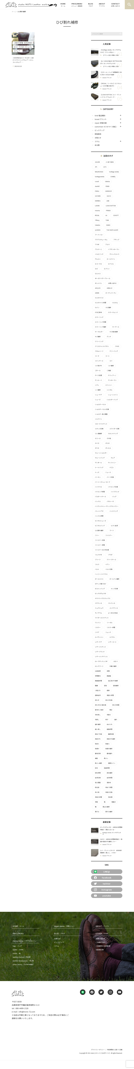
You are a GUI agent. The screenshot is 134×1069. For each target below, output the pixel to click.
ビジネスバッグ (99, 525)
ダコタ (107, 443)
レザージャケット (100, 647)
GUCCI (108, 196)
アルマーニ (98, 249)
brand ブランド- (107, 77)
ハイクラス (98, 487)
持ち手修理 (115, 705)
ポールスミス (98, 579)
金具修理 (108, 777)
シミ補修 (97, 390)
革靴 (96, 802)
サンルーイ (98, 380)
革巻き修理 (98, 797)
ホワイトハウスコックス (102, 598)
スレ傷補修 (98, 433)
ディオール (98, 462)
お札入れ (97, 288)
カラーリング (98, 317)
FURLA (96, 191)
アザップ (115, 239)
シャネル (108, 390)
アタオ (96, 244)
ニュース (107, 472)
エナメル (110, 264)
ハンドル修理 (98, 516)
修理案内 (97, 676)
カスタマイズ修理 (100, 302)
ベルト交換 (108, 569)
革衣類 (109, 797)
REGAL (96, 215)
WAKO (107, 225)
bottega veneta (113, 172)
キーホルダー (98, 332)
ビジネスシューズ (100, 521)
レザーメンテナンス (100, 656)
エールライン (110, 259)
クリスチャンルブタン (101, 346)
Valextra (97, 225)
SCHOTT (115, 215)
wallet (18, 950)
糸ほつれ (108, 724)
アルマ (107, 244)
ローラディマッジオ (100, 661)
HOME (63, 5)
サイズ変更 (98, 375)
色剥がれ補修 (110, 739)
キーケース (115, 327)
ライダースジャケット (101, 618)
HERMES (97, 201)
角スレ (105, 758)
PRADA (107, 210)
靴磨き (113, 802)
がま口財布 (98, 312)
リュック (107, 632)
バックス (97, 501)
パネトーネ (109, 501)
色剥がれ (97, 739)
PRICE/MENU (76, 5)
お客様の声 (100, 950)
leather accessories (24, 961)
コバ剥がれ (98, 365)
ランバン (97, 622)
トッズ (96, 472)
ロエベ (115, 661)
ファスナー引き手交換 (101, 550)
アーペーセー (98, 235)
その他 (108, 438)
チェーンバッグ (99, 458)
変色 (105, 685)
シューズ (97, 399)
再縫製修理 (98, 681)
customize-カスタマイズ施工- (106, 126)
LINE (107, 201)
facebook (103, 877)
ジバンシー (108, 385)
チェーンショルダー (100, 453)
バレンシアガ (98, 511)
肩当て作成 (98, 734)
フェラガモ (98, 555)
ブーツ (111, 530)
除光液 (96, 787)
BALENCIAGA (98, 172)
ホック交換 (114, 588)
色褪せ (96, 748)
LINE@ (102, 871)
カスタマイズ (98, 298)
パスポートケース (100, 496)
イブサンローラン (113, 249)
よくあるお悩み (112, 613)
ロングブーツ (98, 666)
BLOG (90, 5)
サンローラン (111, 380)
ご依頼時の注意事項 (103, 946)
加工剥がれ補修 (112, 681)
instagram (103, 889)
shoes (17, 953)
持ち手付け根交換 (100, 705)
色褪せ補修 (108, 748)
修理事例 (98, 134)
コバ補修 (110, 365)
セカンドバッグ (112, 433)
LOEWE (97, 205)
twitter (102, 883)
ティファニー (111, 462)
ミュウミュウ (98, 608)
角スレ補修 (98, 763)
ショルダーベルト (100, 404)
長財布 (108, 782)
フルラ (96, 564)
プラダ (109, 555)
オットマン (98, 283)
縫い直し (97, 729)
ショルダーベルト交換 (101, 409)
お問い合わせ (111, 283)
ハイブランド (114, 491)
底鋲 (107, 690)
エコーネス (98, 264)
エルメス (97, 273)
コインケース (98, 361)
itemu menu (25, 941)
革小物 (96, 792)
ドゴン (111, 467)
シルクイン (98, 419)
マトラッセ (111, 603)
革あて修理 (108, 787)
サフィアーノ (111, 375)
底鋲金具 (97, 695)
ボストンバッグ (99, 588)
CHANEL (112, 176)
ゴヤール (97, 370)
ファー (96, 535)
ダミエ (96, 448)
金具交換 (97, 777)
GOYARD (97, 196)
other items (23, 964)
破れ (115, 719)
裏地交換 (97, 753)
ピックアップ (99, 130)
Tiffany (96, 220)
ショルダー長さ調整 (100, 414)
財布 (96, 768)
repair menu (65, 926)
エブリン (106, 269)
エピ (96, 269)
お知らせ (98, 138)
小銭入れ (97, 690)
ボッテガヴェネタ (100, 593)
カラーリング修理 (100, 322)
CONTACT (115, 5)
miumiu (97, 210)
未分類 (97, 145)
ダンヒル (107, 448)
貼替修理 (106, 768)
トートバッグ (98, 467)
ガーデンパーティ (110, 293)
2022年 (97, 162)
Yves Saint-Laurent (111, 230)
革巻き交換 (108, 792)
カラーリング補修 (100, 327)
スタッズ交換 (98, 428)
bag (18, 946)
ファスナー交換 (99, 540)
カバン (96, 307)
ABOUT (102, 5)
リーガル (109, 622)
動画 (96, 685)
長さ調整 (97, 782)
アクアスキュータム (100, 239)
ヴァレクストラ (113, 254)
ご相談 (108, 370)
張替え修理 (109, 695)
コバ (110, 361)
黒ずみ (96, 811)
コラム (97, 141)
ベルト (96, 569)
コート (107, 356)
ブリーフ (97, 559)
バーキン (97, 477)
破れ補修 (97, 724)
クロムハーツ (98, 351)
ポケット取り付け (100, 584)
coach (96, 181)
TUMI (106, 220)
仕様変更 (97, 671)
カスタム (114, 302)
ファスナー (108, 535)
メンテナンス (113, 608)
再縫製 (108, 676)
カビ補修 (107, 307)
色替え (107, 744)
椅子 (106, 719)
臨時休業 (110, 734)
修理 (107, 671)
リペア (96, 632)
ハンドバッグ (113, 511)
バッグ (113, 496)
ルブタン (111, 637)
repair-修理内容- (101, 123)
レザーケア (98, 642)
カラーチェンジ (112, 312)
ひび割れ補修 (98, 530)
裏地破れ (108, 753)
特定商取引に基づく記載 (114, 1050)
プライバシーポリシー (98, 1050)
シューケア (98, 395)
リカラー (97, 627)
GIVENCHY (108, 191)
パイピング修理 (99, 491)
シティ (96, 385)
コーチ (96, 356)
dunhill (96, 186)
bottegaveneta (99, 176)
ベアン (107, 564)
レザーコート (111, 642)
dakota (107, 181)
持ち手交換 (108, 700)
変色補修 (115, 685)
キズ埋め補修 (113, 332)
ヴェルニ (97, 259)
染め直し (97, 714)
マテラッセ (98, 603)
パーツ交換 (109, 477)
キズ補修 (97, 336)
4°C (95, 167)
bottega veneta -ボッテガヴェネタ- (111, 833)
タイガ (96, 443)
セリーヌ (97, 438)
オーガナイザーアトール (102, 278)
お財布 (96, 293)
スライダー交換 (113, 428)
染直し (96, 719)
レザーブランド (99, 651)
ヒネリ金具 (114, 525)
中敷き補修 (112, 666)
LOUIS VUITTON (110, 205)
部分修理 (97, 773)
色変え (96, 744)
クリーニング (98, 341)
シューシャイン (112, 395)
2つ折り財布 (109, 162)
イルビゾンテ (98, 254)
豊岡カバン (111, 763)
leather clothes (22, 957)
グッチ (108, 336)
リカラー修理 (110, 627)
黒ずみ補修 (108, 811)
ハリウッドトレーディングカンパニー (106, 506)
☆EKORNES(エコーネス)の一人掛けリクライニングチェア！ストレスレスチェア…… (23, 60)
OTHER (102, 933)
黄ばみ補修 (105, 807)
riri (105, 215)
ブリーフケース (110, 559)
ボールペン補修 (113, 579)
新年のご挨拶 (98, 710)
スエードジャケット (100, 424)
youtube (97, 230)
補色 (96, 758)
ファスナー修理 (99, 545)
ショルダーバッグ (111, 399)
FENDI (106, 186)
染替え (108, 714)
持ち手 (96, 700)
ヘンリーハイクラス (100, 574)
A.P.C (104, 167)
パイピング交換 (112, 487)
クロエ (116, 346)
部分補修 (108, 773)
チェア (112, 458)
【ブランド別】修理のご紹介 (111, 55)
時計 (110, 710)
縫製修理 (108, 729)
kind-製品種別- (100, 115)
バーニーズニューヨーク (102, 482)
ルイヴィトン (98, 637)
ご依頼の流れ (100, 942)
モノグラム (98, 613)
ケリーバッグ (113, 351)
